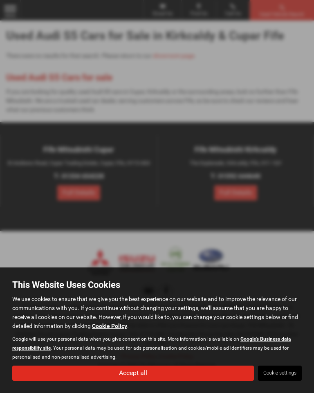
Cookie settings (279, 373)
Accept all (133, 373)
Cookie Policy (109, 326)
